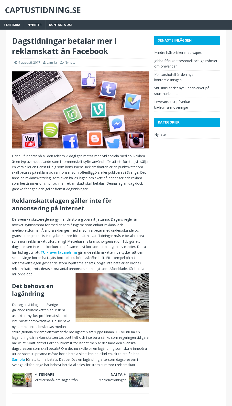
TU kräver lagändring (59, 252)
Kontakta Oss (60, 25)
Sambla (18, 359)
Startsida (12, 25)
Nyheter (35, 25)
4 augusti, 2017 (29, 62)
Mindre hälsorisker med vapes (178, 52)
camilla (52, 62)
